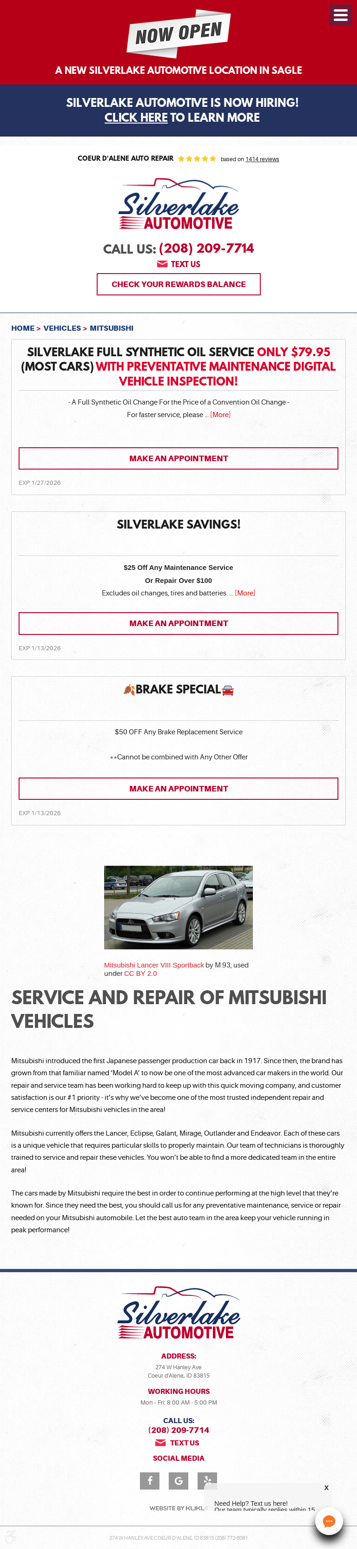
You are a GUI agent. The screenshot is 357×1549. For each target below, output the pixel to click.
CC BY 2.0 (140, 973)
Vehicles (62, 328)
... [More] (217, 415)
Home (22, 328)
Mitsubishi (111, 328)
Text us (185, 264)
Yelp (207, 1481)
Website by (178, 1508)
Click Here (136, 118)
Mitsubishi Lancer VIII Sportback (154, 965)
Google (178, 1481)
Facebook (149, 1481)
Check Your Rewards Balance (179, 284)
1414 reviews (262, 159)
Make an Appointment (178, 458)
